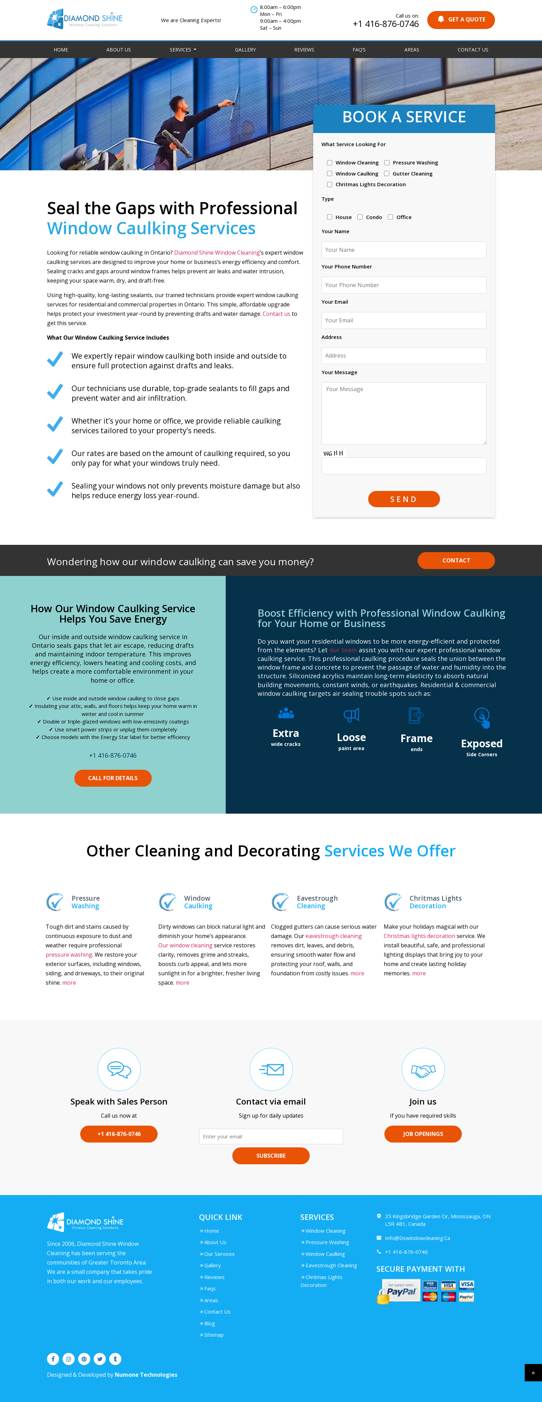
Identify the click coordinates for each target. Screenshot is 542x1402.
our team (343, 650)
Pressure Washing (324, 1242)
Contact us (276, 314)
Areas (411, 49)
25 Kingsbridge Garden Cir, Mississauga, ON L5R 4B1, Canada (433, 1220)
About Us (118, 49)
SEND (404, 499)
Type (327, 198)
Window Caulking (322, 1253)
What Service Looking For (353, 144)
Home (61, 49)
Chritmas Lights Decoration (321, 1281)
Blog (207, 1323)
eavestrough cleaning (334, 936)
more (69, 982)
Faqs (207, 1288)
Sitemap (211, 1334)
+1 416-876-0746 (386, 23)
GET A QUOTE (461, 19)
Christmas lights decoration (419, 936)
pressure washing (69, 954)
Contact (456, 560)
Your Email (334, 301)
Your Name (335, 231)
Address (331, 336)
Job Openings (423, 1134)
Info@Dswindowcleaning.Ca (413, 1238)
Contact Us (473, 49)
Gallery (245, 49)
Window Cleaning (323, 1230)
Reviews (304, 49)
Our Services (217, 1253)
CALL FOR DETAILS (113, 778)
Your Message (339, 372)
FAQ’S (359, 49)
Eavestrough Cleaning (328, 1265)
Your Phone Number (346, 266)
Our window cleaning (185, 945)
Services (181, 49)
